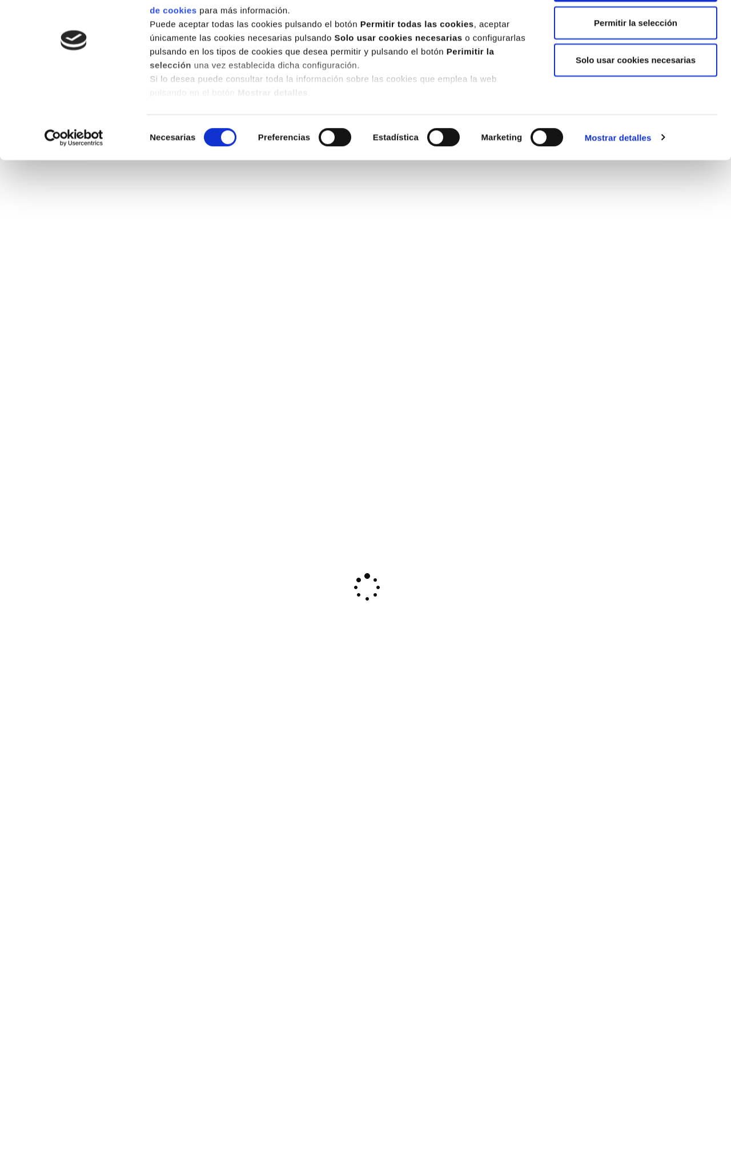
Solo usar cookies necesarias (636, 105)
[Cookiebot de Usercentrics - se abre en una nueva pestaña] (74, 182)
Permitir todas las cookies (636, 30)
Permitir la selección (635, 68)
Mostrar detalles (618, 182)
